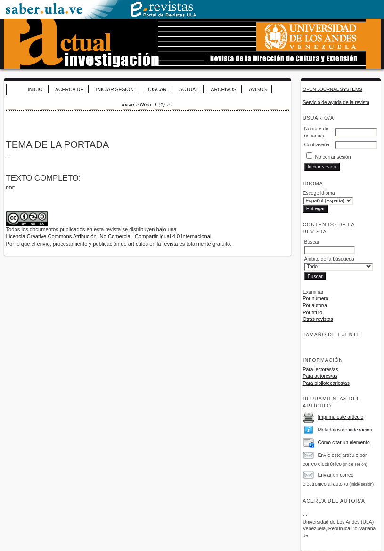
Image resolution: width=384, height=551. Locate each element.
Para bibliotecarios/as (326, 383)
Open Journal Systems (332, 89)
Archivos (224, 89)
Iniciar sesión (115, 89)
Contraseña (317, 144)
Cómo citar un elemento (343, 442)
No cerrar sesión (333, 157)
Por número (315, 298)
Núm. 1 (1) (152, 104)
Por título (313, 312)
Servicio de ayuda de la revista (336, 102)
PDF (10, 187)
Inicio (35, 89)
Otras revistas (318, 319)
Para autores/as (320, 376)
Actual (188, 89)
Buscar (156, 89)
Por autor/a (315, 305)
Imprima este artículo (340, 417)
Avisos (258, 89)
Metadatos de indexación (345, 429)
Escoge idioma (319, 193)
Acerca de (69, 89)
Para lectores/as (320, 369)
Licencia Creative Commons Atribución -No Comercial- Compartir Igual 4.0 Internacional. (109, 236)
